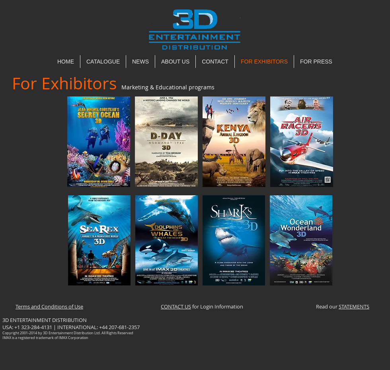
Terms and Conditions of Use (49, 306)
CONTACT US (176, 306)
